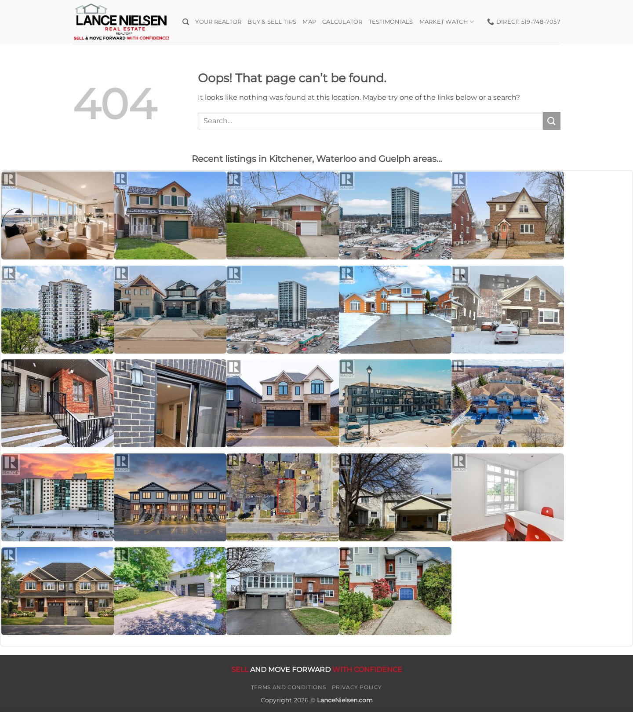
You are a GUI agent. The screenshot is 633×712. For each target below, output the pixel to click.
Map (309, 21)
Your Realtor (218, 21)
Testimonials (391, 21)
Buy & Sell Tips (271, 21)
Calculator (342, 21)
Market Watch (446, 22)
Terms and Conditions (288, 687)
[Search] (185, 22)
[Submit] (551, 120)
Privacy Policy (357, 687)
